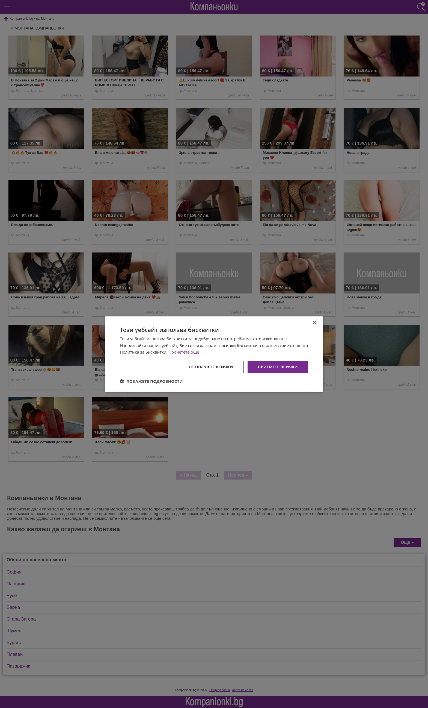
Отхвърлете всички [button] (211, 366)
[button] (151, 381)
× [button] (314, 323)
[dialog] (214, 354)
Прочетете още (183, 352)
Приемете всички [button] (278, 366)
